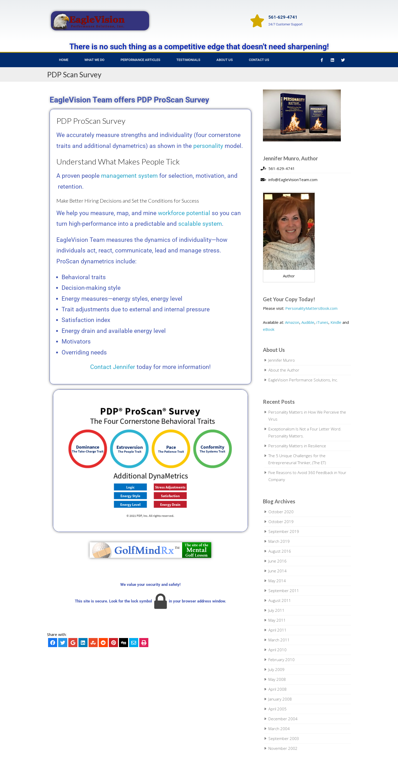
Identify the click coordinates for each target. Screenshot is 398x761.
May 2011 (277, 620)
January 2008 (280, 699)
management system (129, 175)
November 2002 (282, 748)
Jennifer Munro (281, 360)
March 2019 (279, 541)
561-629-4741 (282, 17)
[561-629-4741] (257, 20)
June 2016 (277, 561)
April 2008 (277, 689)
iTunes (322, 322)
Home (63, 60)
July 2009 (276, 669)
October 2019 (281, 521)
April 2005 (277, 708)
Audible (307, 322)
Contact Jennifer (112, 367)
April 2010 (277, 649)
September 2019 (283, 531)
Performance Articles (140, 60)
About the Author (283, 370)
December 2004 (282, 718)
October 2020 (281, 511)
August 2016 (279, 551)
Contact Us (259, 60)
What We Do (94, 60)
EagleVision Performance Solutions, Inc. (303, 379)
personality (208, 145)
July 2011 (276, 610)
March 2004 (279, 728)
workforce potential (184, 213)
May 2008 (277, 679)
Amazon (292, 322)
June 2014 (277, 570)
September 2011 (283, 590)
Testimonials (188, 60)
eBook (268, 329)
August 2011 (279, 600)
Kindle (335, 322)
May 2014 (277, 580)
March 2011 (279, 639)
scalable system (200, 223)
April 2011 (277, 630)
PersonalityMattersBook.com (311, 308)
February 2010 (281, 659)
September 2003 (283, 738)
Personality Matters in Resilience (297, 445)
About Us (224, 60)
